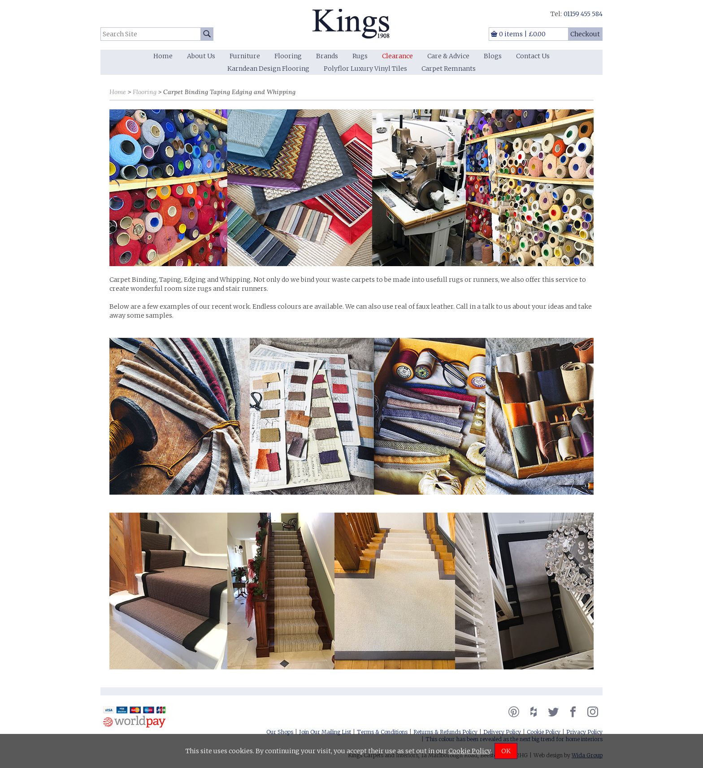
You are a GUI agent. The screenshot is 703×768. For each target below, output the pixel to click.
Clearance (397, 56)
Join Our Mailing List (325, 732)
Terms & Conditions (382, 732)
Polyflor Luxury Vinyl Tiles (365, 69)
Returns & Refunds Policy (445, 732)
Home (163, 56)
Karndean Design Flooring (268, 69)
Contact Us (533, 56)
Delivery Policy (502, 732)
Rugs (360, 56)
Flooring (288, 56)
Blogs (493, 56)
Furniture (245, 56)
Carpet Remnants (448, 69)
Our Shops (279, 732)
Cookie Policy (543, 732)
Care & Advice (448, 56)
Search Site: (100, 27)
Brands (327, 56)
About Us (201, 56)
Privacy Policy (584, 732)
